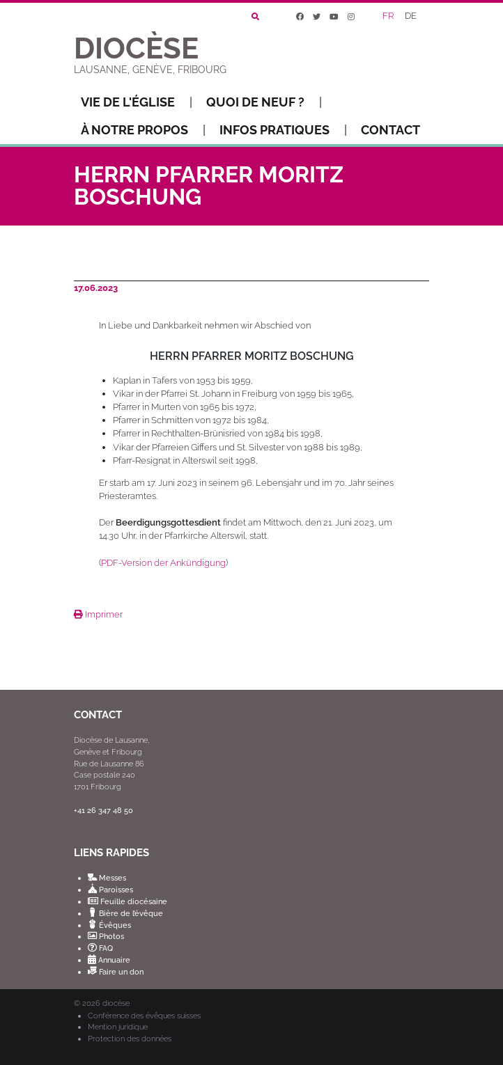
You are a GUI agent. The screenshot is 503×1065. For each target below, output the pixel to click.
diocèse (116, 1003)
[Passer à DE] (412, 16)
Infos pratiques (283, 130)
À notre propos (143, 130)
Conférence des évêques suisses (144, 1015)
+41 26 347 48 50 (103, 810)
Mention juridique (118, 1027)
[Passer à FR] (389, 16)
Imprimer (98, 614)
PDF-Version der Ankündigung (163, 563)
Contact (390, 130)
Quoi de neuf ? (264, 102)
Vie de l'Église (136, 102)
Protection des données (129, 1038)
